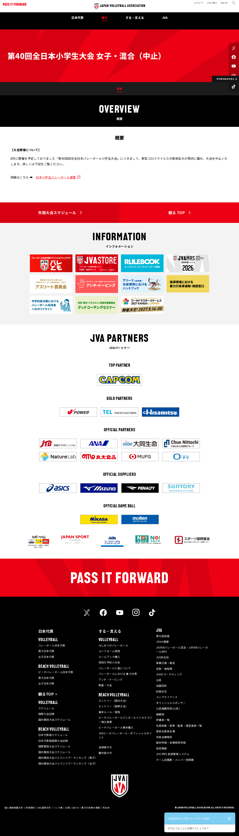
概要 (119, 88)
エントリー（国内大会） (113, 700)
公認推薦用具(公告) (168, 708)
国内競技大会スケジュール (54, 719)
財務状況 (161, 691)
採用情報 (161, 748)
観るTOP (46, 694)
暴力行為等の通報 (90, 807)
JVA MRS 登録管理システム (172, 754)
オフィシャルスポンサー (171, 703)
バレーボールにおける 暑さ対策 (118, 674)
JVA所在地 (162, 657)
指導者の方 (105, 747)
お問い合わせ (72, 807)
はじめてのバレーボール (113, 645)
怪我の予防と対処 (109, 662)
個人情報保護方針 (13, 807)
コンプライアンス (167, 697)
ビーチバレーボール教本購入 (116, 727)
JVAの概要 (162, 642)
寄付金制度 (163, 636)
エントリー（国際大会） (113, 706)
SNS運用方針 (44, 807)
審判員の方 (105, 753)
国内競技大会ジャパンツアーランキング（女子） (67, 763)
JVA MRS (210, 4)
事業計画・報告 (165, 663)
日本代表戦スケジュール (53, 735)
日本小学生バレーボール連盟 (56, 177)
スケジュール (46, 708)
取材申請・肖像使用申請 (171, 742)
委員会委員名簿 (165, 731)
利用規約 (30, 807)
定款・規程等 (164, 669)
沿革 (159, 680)
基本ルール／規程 (109, 712)
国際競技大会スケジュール (54, 746)
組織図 (160, 714)
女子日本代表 (46, 657)
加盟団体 (161, 686)
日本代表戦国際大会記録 (53, 741)
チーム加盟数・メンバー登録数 (175, 760)
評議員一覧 (163, 720)
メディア (197, 4)
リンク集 (58, 807)
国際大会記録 (46, 714)
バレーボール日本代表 (51, 645)
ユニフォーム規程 (109, 651)
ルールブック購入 (109, 657)
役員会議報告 (164, 737)
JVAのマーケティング (169, 674)
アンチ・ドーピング (111, 679)
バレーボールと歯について (115, 668)
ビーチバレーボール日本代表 (55, 672)
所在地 (106, 807)
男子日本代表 (46, 651)
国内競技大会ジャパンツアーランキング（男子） (67, 758)
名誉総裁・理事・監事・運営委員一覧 (179, 725)
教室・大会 (105, 685)
